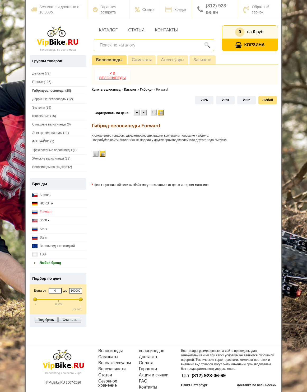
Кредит (176, 9)
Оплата (146, 363)
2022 (246, 100)
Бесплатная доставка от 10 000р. (56, 9)
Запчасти (202, 60)
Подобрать (46, 320)
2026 (204, 100)
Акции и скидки (154, 375)
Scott (40, 220)
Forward (41, 212)
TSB (39, 254)
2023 (225, 100)
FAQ (143, 381)
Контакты (166, 30)
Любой (267, 100)
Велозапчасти (112, 369)
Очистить (70, 320)
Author (41, 195)
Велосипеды (109, 60)
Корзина (250, 45)
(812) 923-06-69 (212, 9)
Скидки (145, 9)
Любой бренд (46, 263)
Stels (39, 238)
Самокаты (142, 60)
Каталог (108, 30)
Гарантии (148, 369)
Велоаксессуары (114, 363)
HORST (42, 204)
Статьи (136, 30)
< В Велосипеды (112, 75)
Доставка (148, 357)
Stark (39, 229)
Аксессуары (172, 60)
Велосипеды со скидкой (53, 246)
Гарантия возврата (104, 9)
